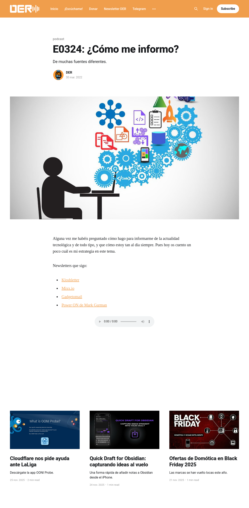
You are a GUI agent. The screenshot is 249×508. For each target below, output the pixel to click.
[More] (154, 9)
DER (69, 72)
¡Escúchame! (74, 9)
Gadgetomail (72, 296)
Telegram (139, 9)
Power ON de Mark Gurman (84, 305)
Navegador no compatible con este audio (124, 321)
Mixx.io (68, 288)
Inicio (54, 9)
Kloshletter (70, 280)
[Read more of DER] (58, 75)
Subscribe (228, 9)
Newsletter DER (115, 9)
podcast (58, 39)
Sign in (208, 9)
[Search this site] (196, 9)
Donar (93, 9)
